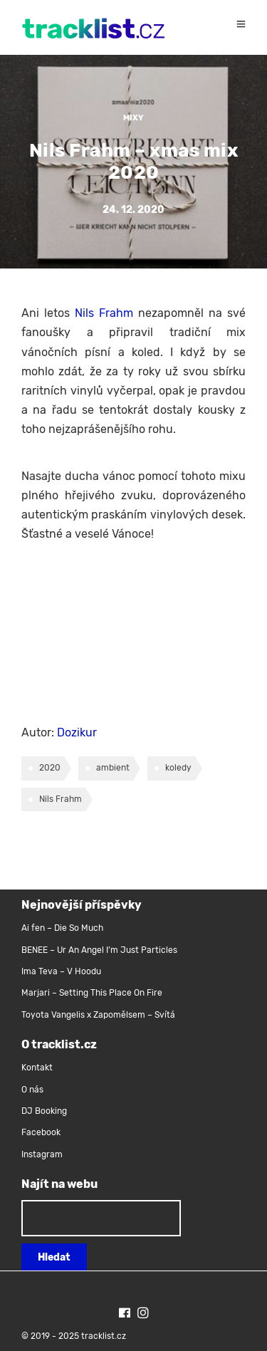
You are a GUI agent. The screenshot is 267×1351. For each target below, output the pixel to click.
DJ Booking (44, 1111)
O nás (32, 1090)
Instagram (42, 1154)
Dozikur (77, 732)
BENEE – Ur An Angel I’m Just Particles (100, 950)
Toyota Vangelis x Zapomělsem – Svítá (98, 1015)
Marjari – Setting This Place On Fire (91, 993)
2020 (50, 768)
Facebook (41, 1132)
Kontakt (37, 1068)
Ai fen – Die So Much (62, 928)
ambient (113, 768)
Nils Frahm (104, 313)
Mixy (133, 117)
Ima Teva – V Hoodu (61, 971)
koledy (178, 768)
